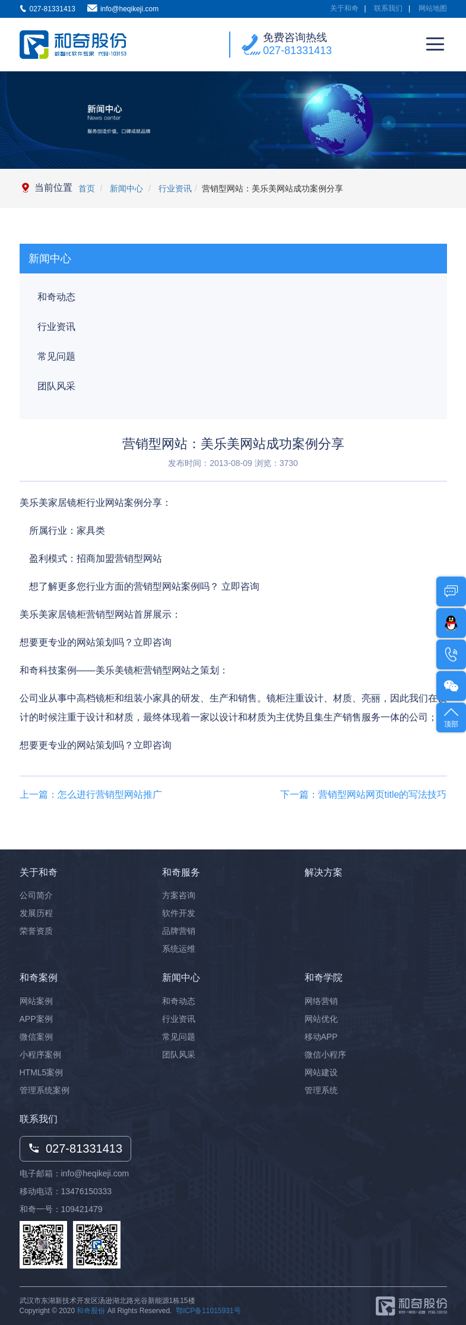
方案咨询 (178, 895)
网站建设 (321, 1072)
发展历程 (36, 913)
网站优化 (321, 1019)
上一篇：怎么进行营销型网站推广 (91, 794)
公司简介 (36, 895)
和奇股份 (91, 1311)
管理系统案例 (44, 1090)
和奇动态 (56, 297)
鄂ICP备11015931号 (208, 1311)
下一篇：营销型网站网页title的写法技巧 (363, 794)
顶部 (451, 716)
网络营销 (321, 1001)
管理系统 (321, 1090)
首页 (86, 188)
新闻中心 (125, 188)
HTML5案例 (42, 1072)
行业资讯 (174, 188)
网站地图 (433, 8)
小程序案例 (40, 1054)
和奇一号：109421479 (61, 1209)
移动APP (321, 1036)
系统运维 (178, 948)
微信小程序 (325, 1054)
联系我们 (388, 8)
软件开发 (178, 913)
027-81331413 (297, 50)
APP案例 (36, 1019)
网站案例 (36, 1001)
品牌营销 (178, 931)
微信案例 (36, 1036)
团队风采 (56, 386)
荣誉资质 (36, 931)
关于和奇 (344, 8)
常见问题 (56, 356)
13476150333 (86, 1191)
